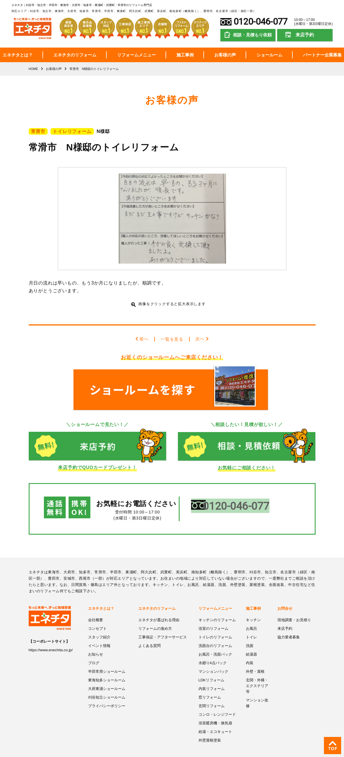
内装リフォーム (212, 678)
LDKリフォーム (211, 669)
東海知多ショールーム (106, 669)
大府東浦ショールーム (106, 678)
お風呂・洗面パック (215, 644)
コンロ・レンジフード (217, 703)
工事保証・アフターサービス (162, 627)
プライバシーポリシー (106, 695)
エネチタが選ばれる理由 (158, 610)
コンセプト (97, 618)
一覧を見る (172, 339)
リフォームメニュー (136, 54)
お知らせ (95, 644)
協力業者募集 (288, 627)
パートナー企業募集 (322, 54)
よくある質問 (149, 635)
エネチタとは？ (18, 54)
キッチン (253, 610)
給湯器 (251, 644)
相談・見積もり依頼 (252, 34)
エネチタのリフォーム (74, 54)
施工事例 (185, 54)
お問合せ (284, 599)
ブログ (93, 652)
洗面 (249, 635)
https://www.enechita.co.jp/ (51, 640)
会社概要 (95, 610)
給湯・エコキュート (215, 720)
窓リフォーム (210, 686)
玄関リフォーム (212, 695)
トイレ (251, 627)
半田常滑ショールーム (106, 661)
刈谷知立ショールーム (106, 686)
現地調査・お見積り (294, 610)
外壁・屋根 (255, 661)
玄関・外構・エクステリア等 (257, 675)
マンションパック (213, 661)
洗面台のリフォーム (215, 635)
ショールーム (269, 54)
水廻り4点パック (213, 652)
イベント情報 (99, 635)
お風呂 (251, 618)
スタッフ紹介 (99, 627)
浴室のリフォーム (213, 618)
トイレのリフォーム (215, 627)
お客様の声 (225, 54)
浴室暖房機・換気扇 (215, 711)
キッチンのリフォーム (217, 610)
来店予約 (305, 34)
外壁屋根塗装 (210, 728)
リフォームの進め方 (155, 618)
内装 (249, 652)
